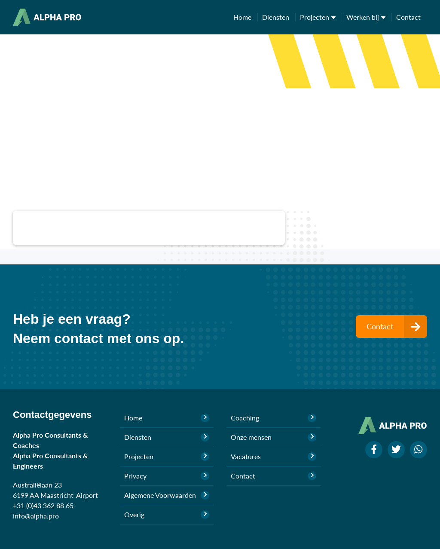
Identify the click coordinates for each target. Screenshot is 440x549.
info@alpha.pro (36, 516)
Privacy (167, 476)
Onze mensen (273, 437)
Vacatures (273, 456)
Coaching (273, 418)
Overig (167, 514)
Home (245, 17)
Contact (408, 17)
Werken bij (369, 17)
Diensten (279, 17)
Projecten (321, 17)
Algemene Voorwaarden (167, 495)
